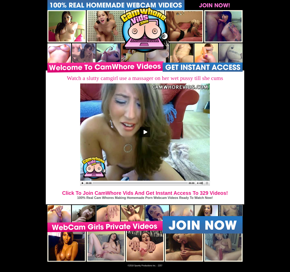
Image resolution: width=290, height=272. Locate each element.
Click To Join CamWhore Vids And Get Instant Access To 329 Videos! (145, 193)
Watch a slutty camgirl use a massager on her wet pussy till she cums (145, 78)
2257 (160, 266)
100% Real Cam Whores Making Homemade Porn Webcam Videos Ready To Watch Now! (145, 197)
